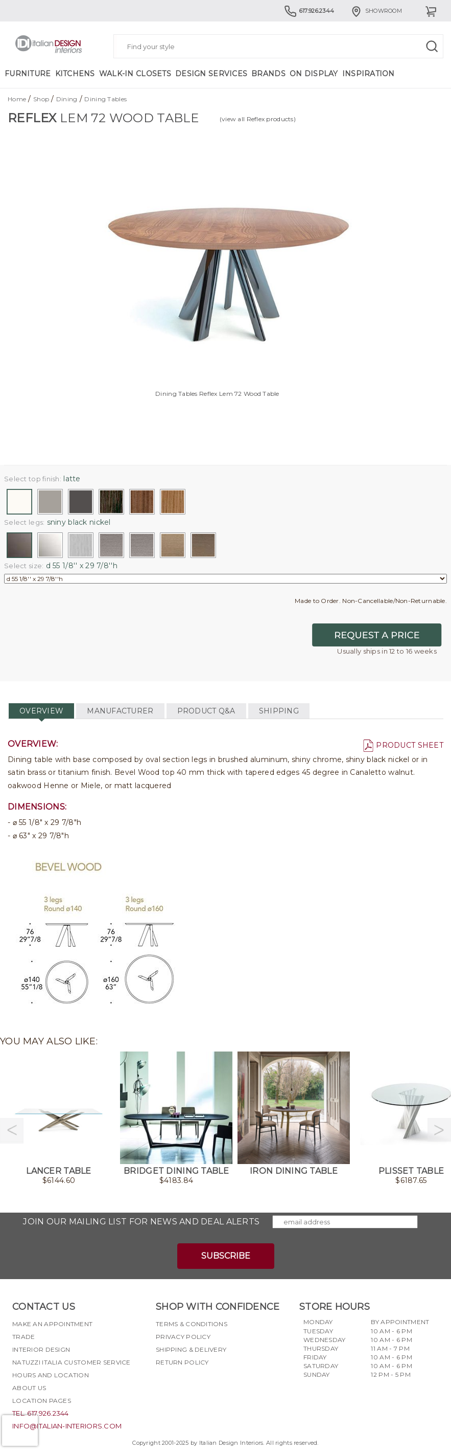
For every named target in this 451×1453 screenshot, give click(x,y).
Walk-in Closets (135, 73)
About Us (29, 1388)
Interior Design (41, 1349)
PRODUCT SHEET (403, 745)
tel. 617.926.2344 (40, 1413)
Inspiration (368, 73)
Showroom (376, 10)
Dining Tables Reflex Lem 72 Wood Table (217, 393)
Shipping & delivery (191, 1349)
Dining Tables (105, 99)
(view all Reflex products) (258, 119)
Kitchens (75, 73)
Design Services (211, 73)
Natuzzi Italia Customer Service (71, 1362)
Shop (41, 99)
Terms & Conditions (191, 1324)
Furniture (28, 73)
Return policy (182, 1362)
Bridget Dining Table (176, 1171)
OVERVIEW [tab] (41, 711)
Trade (23, 1336)
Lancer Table (58, 1171)
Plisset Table (411, 1171)
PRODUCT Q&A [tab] (206, 711)
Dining (67, 99)
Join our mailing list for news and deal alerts (141, 1221)
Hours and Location (50, 1375)
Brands (268, 73)
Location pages (41, 1400)
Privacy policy (183, 1336)
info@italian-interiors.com (67, 1426)
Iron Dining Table (294, 1171)
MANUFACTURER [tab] (120, 711)
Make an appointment (52, 1324)
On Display (314, 73)
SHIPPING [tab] (279, 711)
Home (17, 99)
